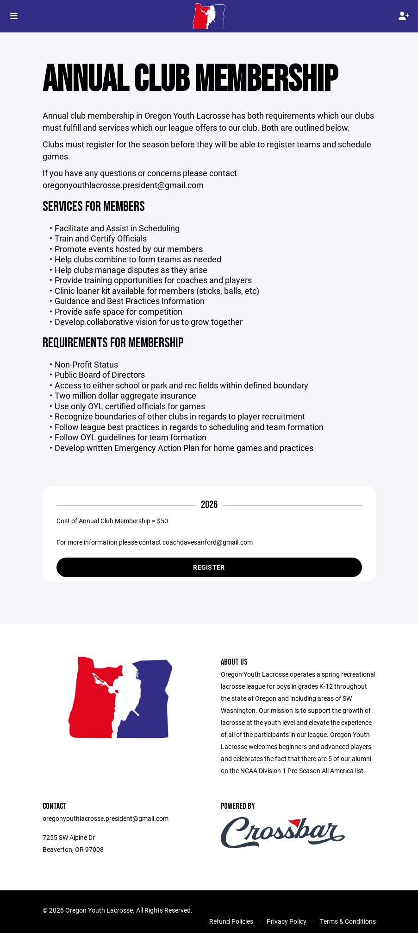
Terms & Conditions (348, 921)
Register (209, 567)
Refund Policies (231, 921)
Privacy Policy (286, 921)
